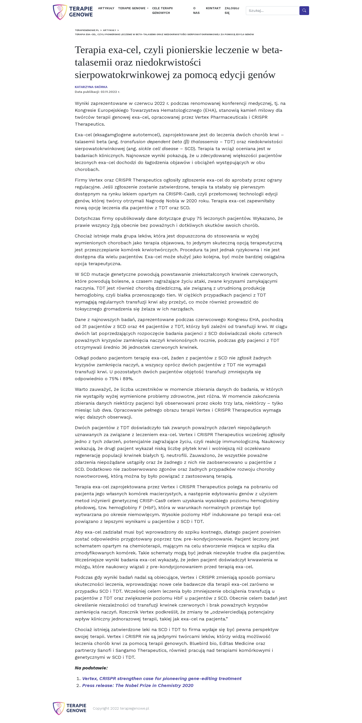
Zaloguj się (232, 10)
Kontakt (213, 8)
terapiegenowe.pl (87, 30)
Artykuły (106, 8)
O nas (196, 10)
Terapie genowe (132, 8)
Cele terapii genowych (162, 10)
